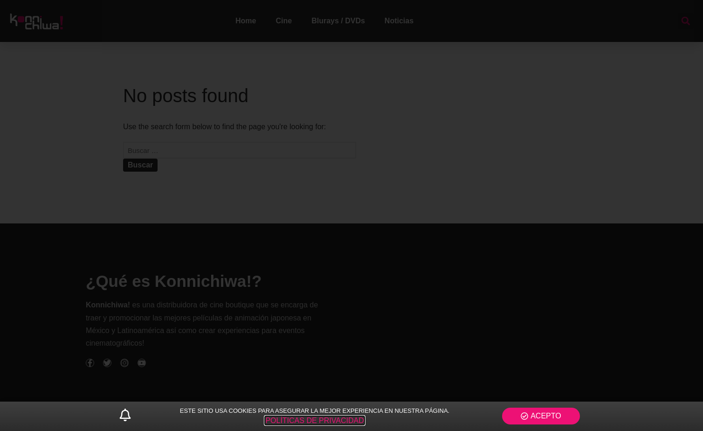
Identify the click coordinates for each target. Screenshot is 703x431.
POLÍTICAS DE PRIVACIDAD (314, 420)
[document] (351, 215)
